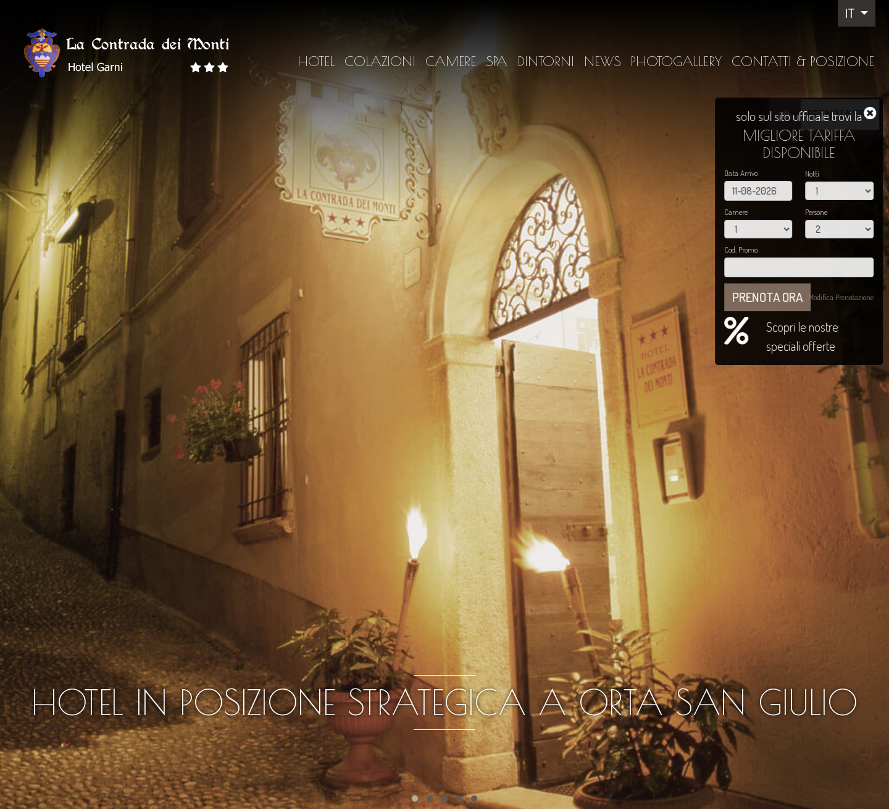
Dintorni (545, 61)
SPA (496, 61)
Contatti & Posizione (803, 61)
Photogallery (676, 61)
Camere (450, 61)
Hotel (316, 61)
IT (851, 13)
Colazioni (379, 61)
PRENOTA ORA (840, 114)
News (602, 61)
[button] (414, 798)
